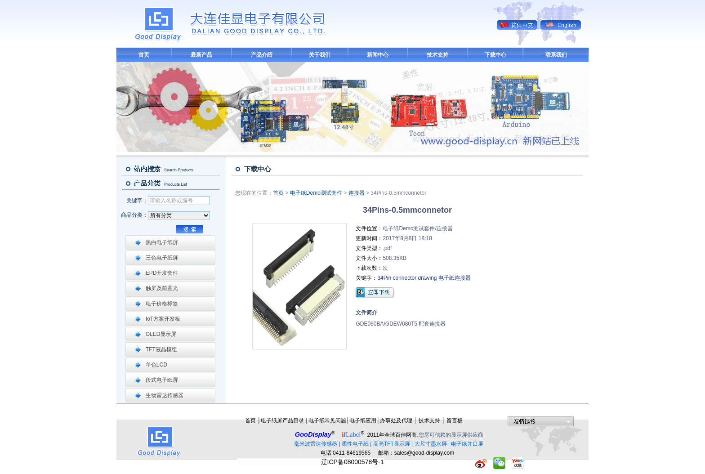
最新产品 (201, 55)
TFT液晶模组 (161, 349)
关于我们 (319, 55)
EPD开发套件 (162, 273)
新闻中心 (377, 55)
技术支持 (437, 55)
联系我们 (556, 55)
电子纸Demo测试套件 (316, 193)
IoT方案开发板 (163, 319)
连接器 (356, 193)
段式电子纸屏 (162, 380)
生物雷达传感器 (164, 395)
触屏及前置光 (162, 288)
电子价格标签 (162, 303)
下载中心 (495, 55)
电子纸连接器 (454, 278)
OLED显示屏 (161, 334)
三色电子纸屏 (162, 258)
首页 (143, 55)
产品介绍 (261, 55)
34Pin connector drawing (407, 278)
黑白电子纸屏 (162, 242)
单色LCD (156, 365)
